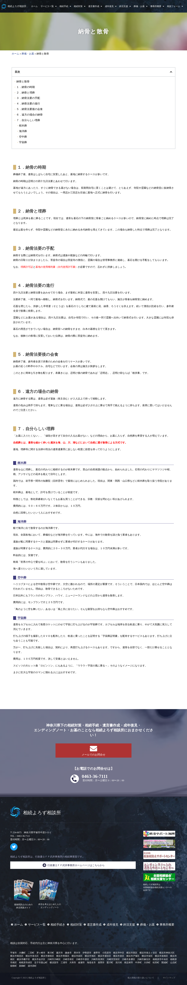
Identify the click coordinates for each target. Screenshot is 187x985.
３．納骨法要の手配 (28, 97)
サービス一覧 (49, 6)
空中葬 (23, 136)
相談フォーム (175, 6)
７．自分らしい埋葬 (28, 120)
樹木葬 (23, 125)
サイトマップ (169, 978)
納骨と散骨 (23, 81)
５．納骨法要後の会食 (29, 109)
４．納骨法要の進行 (28, 103)
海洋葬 (23, 131)
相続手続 (65, 6)
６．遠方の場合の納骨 (29, 114)
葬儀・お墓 (140, 6)
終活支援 (125, 6)
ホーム (34, 6)
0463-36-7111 (95, 776)
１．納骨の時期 (25, 87)
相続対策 (79, 6)
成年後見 (110, 6)
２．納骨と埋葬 (25, 92)
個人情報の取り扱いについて (141, 978)
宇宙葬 (23, 142)
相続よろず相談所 (17, 6)
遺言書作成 (95, 6)
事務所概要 (157, 6)
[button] (171, 72)
